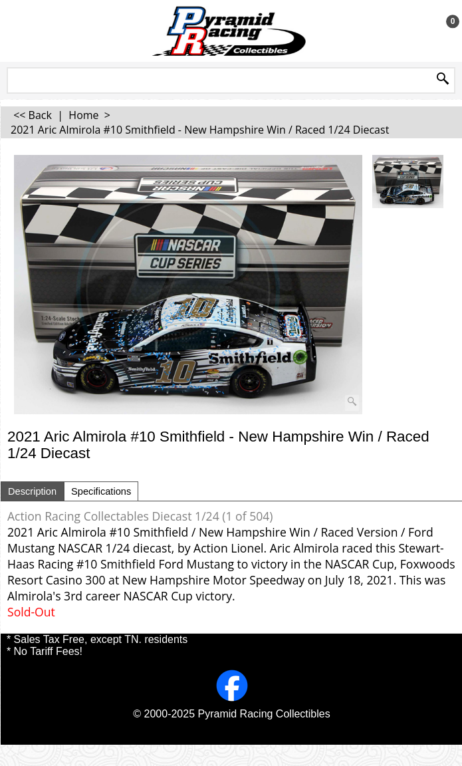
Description (32, 491)
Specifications (101, 491)
